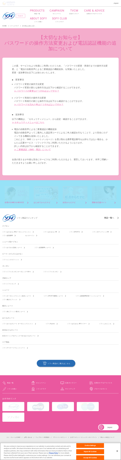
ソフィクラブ (14, 26)
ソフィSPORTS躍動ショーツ (53, 296)
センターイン (29, 235)
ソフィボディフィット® (100, 232)
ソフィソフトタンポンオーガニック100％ (16, 271)
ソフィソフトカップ (9, 284)
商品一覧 (10, 383)
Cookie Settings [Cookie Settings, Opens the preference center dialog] (90, 446)
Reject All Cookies (90, 452)
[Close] (117, 452)
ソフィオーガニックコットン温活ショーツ (16, 296)
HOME (4, 26)
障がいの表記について (108, 437)
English (20, 16)
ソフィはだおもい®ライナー (77, 324)
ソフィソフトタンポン (50, 271)
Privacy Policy (53, 454)
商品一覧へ (109, 218)
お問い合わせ (28, 437)
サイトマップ (70, 389)
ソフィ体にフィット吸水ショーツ (13, 311)
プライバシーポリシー (60, 437)
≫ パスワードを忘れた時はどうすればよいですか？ (38, 104)
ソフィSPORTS (74, 232)
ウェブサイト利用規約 (43, 437)
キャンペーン (41, 383)
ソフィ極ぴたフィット (9, 299)
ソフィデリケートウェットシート (13, 348)
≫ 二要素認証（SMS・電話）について (32, 149)
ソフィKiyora (50, 324)
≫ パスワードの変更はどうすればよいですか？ (36, 91)
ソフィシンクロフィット (10, 259)
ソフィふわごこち (105, 324)
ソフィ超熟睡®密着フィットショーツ (88, 296)
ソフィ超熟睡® (7, 235)
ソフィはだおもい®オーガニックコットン (16, 232)
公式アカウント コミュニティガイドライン (83, 437)
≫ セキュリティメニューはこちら (28, 122)
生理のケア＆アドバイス (103, 383)
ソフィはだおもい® (50, 232)
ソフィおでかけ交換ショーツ (12, 247)
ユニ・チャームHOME (13, 437)
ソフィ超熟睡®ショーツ (43, 247)
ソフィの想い (12, 389)
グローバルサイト (100, 389)
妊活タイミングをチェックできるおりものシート (19, 336)
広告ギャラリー (71, 383)
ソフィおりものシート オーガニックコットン (17, 324)
